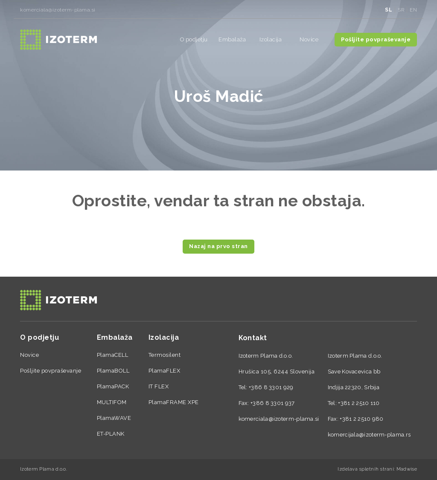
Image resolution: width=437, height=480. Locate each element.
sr (401, 10)
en (413, 10)
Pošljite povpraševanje (376, 39)
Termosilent (165, 355)
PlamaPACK (113, 386)
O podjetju (194, 39)
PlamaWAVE (114, 418)
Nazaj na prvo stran (218, 246)
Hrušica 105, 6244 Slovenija (277, 371)
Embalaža (232, 39)
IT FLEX (159, 386)
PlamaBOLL (113, 370)
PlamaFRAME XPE (174, 402)
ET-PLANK (111, 434)
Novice (309, 39)
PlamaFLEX (165, 370)
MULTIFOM (112, 402)
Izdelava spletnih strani (366, 469)
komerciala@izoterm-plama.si (58, 10)
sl (388, 10)
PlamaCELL (112, 355)
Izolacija (270, 39)
